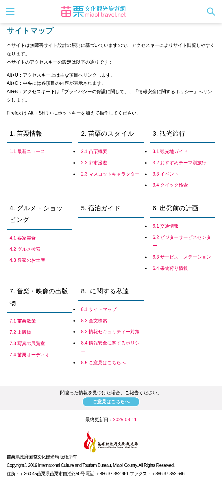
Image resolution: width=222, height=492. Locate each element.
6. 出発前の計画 (175, 208)
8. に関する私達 (105, 291)
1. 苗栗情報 (26, 133)
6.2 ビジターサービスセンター (182, 241)
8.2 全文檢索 (94, 320)
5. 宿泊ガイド (101, 208)
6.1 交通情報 (166, 226)
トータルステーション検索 (212, 11)
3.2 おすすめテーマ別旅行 (180, 162)
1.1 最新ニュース (27, 151)
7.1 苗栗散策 (23, 320)
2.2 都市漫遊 (94, 162)
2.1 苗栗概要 (94, 151)
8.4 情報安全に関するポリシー (110, 347)
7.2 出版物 (20, 332)
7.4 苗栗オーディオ (30, 354)
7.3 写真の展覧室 (27, 343)
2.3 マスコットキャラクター (110, 174)
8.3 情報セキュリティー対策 (110, 331)
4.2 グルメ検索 (25, 249)
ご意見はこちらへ (111, 401)
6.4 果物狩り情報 (170, 268)
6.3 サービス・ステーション (182, 257)
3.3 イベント (166, 174)
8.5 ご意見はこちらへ (103, 362)
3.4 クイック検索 (170, 185)
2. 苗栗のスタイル (107, 133)
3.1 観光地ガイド (170, 151)
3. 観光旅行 (169, 133)
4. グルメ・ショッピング (36, 213)
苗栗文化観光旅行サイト (93, 11)
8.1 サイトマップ (98, 309)
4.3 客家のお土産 (27, 260)
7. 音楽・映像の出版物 (39, 297)
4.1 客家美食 (23, 237)
